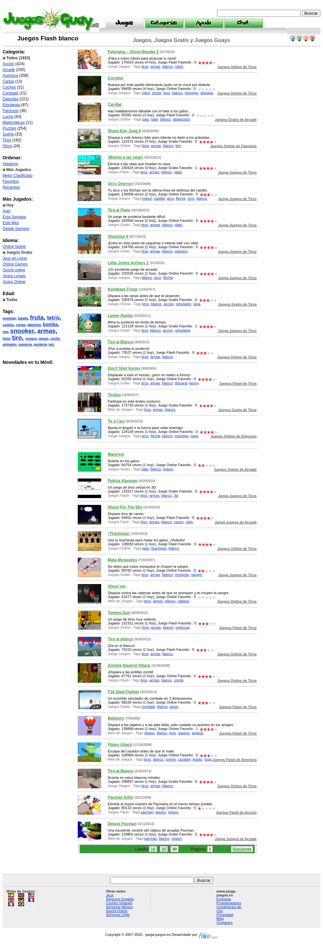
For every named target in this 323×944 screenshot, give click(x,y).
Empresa (224, 899)
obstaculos (181, 119)
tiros (145, 66)
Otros (7, 146)
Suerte (8, 134)
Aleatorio (10, 164)
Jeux (110, 895)
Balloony (116, 718)
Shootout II (118, 236)
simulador (183, 304)
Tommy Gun (119, 612)
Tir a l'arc (116, 421)
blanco (167, 66)
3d (176, 495)
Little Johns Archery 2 (128, 263)
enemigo (9, 318)
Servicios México (119, 907)
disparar (206, 93)
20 (163, 849)
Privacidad (225, 915)
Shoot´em (117, 586)
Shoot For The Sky (125, 507)
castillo (159, 198)
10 (153, 849)
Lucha (8, 116)
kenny (194, 383)
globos (149, 733)
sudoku (8, 325)
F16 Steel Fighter (123, 692)
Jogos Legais (14, 276)
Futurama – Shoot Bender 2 (133, 52)
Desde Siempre (16, 228)
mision (147, 198)
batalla (23, 318)
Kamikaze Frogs (123, 289)
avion (174, 706)
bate (154, 119)
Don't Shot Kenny (124, 368)
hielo (6, 338)
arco (170, 198)
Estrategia (11, 105)
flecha (180, 198)
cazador (184, 759)
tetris (53, 318)
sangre (196, 575)
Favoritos (11, 181)
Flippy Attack (120, 744)
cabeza (183, 601)
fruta (37, 317)
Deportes (11, 99)
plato (178, 225)
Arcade (9, 69)
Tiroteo (114, 395)
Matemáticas (14, 122)
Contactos (225, 922)
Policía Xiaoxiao (122, 481)
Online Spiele (14, 246)
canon (179, 522)
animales (10, 344)
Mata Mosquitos (122, 560)
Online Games (15, 264)
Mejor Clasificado (18, 175)
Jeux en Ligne (15, 258)
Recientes (11, 187)
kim (178, 146)
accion (169, 304)
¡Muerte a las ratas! (125, 157)
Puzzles (9, 128)
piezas (44, 338)
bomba (50, 324)
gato (145, 119)
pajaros (184, 733)
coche (55, 338)
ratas (178, 172)
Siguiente (242, 849)
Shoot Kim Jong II (124, 131)
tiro (17, 337)
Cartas (8, 81)
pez (51, 344)
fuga (208, 759)
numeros (25, 344)
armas (46, 330)
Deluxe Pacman (122, 824)
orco (190, 198)
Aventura (10, 75)
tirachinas (159, 548)
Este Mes (11, 223)
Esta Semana (14, 217)
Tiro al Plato (119, 210)
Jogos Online (14, 281)
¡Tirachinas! (119, 533)
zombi (156, 93)
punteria (40, 344)
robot (179, 66)
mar (5, 332)
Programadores (229, 903)
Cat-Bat (115, 104)
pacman (147, 812)
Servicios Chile (118, 915)
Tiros (7, 140)
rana (196, 304)
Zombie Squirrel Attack (129, 665)
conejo (171, 759)
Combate (11, 93)
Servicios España (120, 899)
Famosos (11, 110)
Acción (8, 64)
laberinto (34, 325)
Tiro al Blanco (120, 342)
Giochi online (14, 270)
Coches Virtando (119, 903)
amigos (197, 733)
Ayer (6, 211)
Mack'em (116, 454)
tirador (198, 759)
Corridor (115, 78)
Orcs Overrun (120, 183)
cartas (20, 325)
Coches (9, 87)
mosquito (182, 575)
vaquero (181, 251)
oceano (31, 338)
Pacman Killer (120, 797)
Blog (220, 919)
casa (194, 436)
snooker (22, 330)
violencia (183, 627)
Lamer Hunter (120, 315)
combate (148, 706)
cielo (189, 522)
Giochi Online (117, 911)
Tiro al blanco (120, 639)
